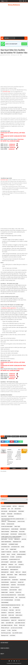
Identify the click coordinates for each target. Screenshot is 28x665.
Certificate (11, 516)
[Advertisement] (14, 21)
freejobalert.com (17, 541)
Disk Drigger (13, 534)
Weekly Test (13, 620)
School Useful (23, 436)
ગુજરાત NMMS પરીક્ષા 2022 (20, 622)
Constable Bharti (12, 521)
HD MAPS (3, 554)
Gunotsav (15, 551)
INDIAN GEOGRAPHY (21, 554)
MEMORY (12, 572)
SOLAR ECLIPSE (22, 597)
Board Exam (9, 513)
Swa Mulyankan (4, 602)
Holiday (13, 554)
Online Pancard (5, 582)
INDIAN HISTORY (5, 556)
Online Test (21, 582)
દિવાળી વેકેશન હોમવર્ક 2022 (6, 632)
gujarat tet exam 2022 (6, 551)
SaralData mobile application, (8, 308)
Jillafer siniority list (14, 559)
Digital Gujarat (5, 534)
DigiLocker (21, 531)
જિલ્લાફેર (15, 625)
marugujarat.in (15, 436)
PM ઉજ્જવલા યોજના (5, 587)
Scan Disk (11, 592)
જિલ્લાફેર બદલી (21, 625)
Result (20, 589)
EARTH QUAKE (4, 539)
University (3, 612)
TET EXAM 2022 (16, 607)
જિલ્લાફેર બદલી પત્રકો (5, 627)
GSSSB (2, 549)
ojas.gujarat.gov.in (5, 579)
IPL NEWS (12, 556)
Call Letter (3, 516)
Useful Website (4, 617)
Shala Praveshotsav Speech (7, 597)
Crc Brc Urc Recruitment (7, 526)
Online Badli (15, 579)
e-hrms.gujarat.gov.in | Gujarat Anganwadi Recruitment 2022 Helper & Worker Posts (11, 537)
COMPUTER (3, 521)
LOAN (2, 567)
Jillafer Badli (4, 559)
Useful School (19, 615)
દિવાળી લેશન (14, 630)
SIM (16, 597)
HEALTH (8, 554)
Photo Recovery (21, 584)
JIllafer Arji (19, 556)
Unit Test (18, 610)
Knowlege (11, 564)
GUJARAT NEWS (13, 549)
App (12, 508)
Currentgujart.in (5, 529)
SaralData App (6, 91)
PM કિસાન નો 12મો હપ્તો (15, 587)
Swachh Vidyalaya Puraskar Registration (10, 605)
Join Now (24, 43)
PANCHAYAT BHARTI (5, 584)
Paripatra (13, 584)
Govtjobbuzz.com (5, 546)
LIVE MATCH (21, 564)
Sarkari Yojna (4, 592)
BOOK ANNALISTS (17, 513)
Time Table (11, 610)
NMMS (16, 574)
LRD (6, 567)
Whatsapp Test (21, 620)
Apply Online (4, 511)
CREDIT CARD (17, 526)
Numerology (4, 577)
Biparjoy (3, 513)
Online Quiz (13, 582)
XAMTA (2, 622)
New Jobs (3, 574)
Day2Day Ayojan (14, 531)
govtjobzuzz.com (15, 546)
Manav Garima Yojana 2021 (14, 567)
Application (17, 508)
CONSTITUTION (21, 521)
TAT (22, 605)
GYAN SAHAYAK (22, 551)
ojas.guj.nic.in (12, 577)
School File (18, 592)
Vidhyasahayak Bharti (15, 617)
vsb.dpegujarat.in (5, 620)
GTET (7, 549)
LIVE (16, 564)
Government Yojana (13, 544)
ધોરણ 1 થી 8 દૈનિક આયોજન (17, 632)
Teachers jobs (4, 607)
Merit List (18, 572)
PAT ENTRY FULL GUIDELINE (8, 141)
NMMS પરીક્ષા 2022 (22, 574)
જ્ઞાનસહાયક (3, 630)
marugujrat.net (5, 572)
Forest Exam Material (6, 541)
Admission (21, 506)
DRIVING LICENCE (22, 534)
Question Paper (13, 589)
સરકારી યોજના (12, 635)
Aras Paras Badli (12, 511)
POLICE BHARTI (4, 589)
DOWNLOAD (12, 144)
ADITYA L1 (15, 506)
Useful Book (11, 612)
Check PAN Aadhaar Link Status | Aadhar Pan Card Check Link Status (12, 519)
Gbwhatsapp (4, 544)
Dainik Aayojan (14, 529)
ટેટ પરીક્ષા (8, 630)
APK (9, 508)
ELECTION (24, 539)
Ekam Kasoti (17, 539)
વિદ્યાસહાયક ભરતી (4, 635)
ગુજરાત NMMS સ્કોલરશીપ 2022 (6, 625)
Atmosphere (21, 511)
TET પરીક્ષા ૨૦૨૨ (4, 610)
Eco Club (11, 539)
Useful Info (4, 615)
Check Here (20, 139)
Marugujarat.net (14, 569)
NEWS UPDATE (10, 574)
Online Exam (23, 579)
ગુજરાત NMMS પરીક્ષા (9, 622)
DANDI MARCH (23, 529)
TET (10, 607)
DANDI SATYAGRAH (5, 531)
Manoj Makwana (14, 5)
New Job (24, 572)
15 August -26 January (6, 506)
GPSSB (22, 546)
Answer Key (3, 508)
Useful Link (11, 615)
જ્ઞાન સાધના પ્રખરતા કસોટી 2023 (16, 627)
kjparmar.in (7, 436)
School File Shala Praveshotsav (8, 594)
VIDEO (17, 141)
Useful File (18, 612)
